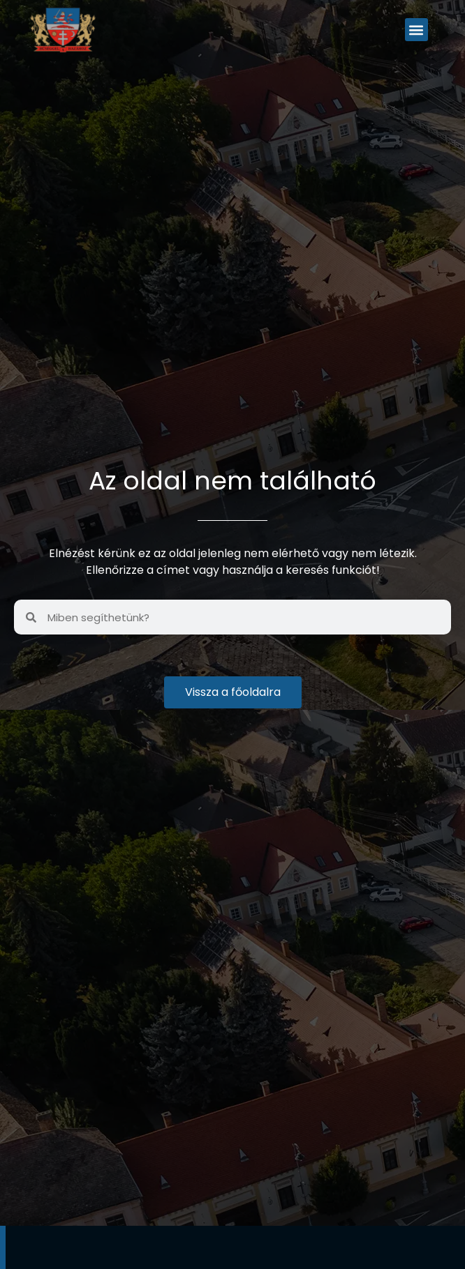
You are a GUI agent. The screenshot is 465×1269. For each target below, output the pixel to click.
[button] (416, 29)
